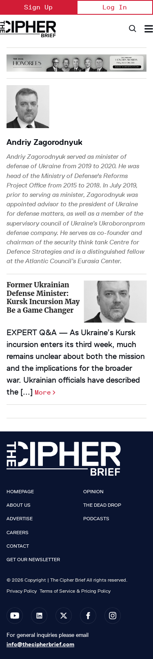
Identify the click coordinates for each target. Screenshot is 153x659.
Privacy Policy (22, 591)
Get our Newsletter (33, 559)
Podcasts (96, 518)
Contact (18, 546)
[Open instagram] (112, 615)
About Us (19, 505)
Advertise (20, 518)
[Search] (132, 29)
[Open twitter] (63, 615)
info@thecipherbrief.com (40, 644)
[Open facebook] (88, 615)
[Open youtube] (15, 615)
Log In (114, 7)
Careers (18, 532)
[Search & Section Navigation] (148, 29)
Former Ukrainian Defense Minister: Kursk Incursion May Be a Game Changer (43, 297)
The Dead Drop (102, 505)
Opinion (93, 491)
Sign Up (38, 7)
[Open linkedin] (39, 615)
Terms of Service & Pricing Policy (75, 591)
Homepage (20, 491)
